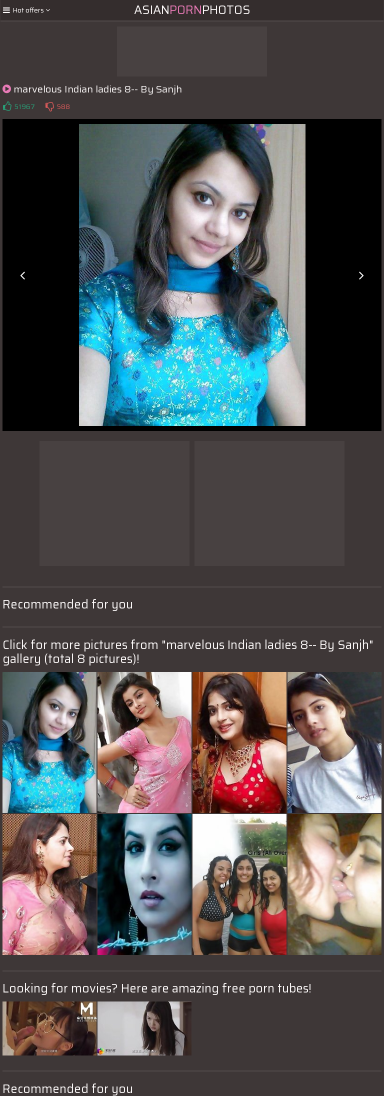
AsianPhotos (192, 10)
